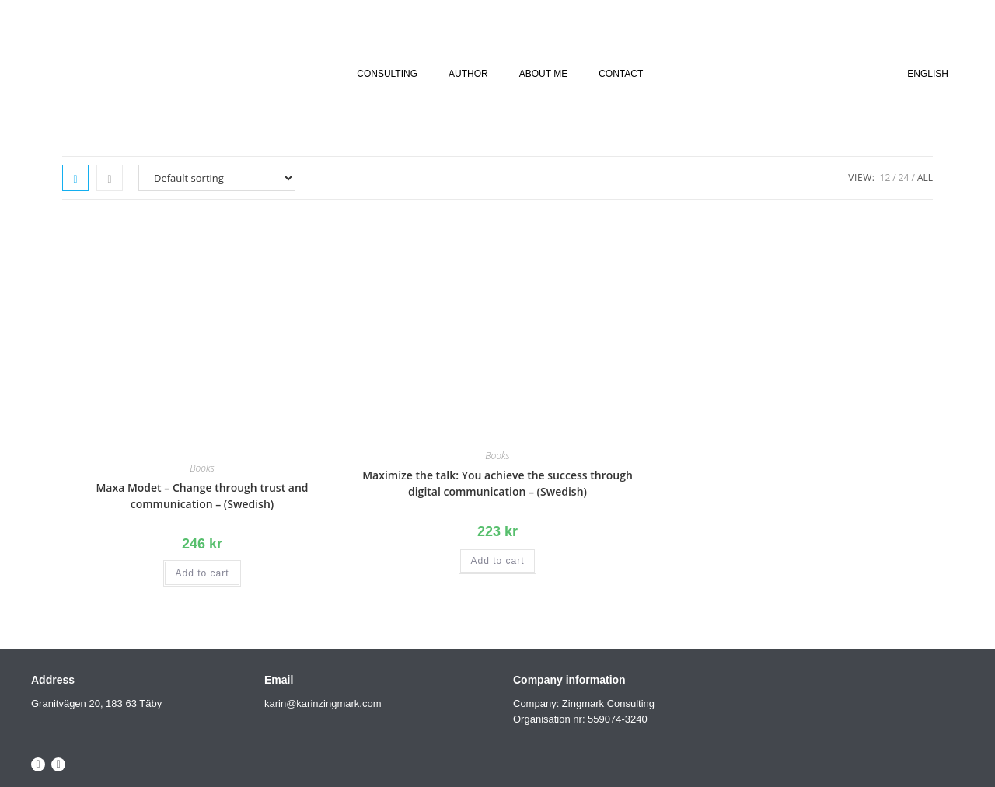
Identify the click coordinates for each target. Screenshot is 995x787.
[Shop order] (216, 178)
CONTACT (621, 73)
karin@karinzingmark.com (322, 703)
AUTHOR (468, 73)
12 (885, 177)
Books (202, 468)
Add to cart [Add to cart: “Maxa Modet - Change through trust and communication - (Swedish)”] (202, 573)
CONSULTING (387, 73)
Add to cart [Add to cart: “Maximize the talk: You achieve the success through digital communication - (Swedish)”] (497, 560)
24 (904, 177)
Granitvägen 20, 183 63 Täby (96, 703)
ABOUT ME (543, 73)
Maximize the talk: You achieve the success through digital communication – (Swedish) (497, 483)
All (925, 177)
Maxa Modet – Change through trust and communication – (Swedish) (202, 495)
